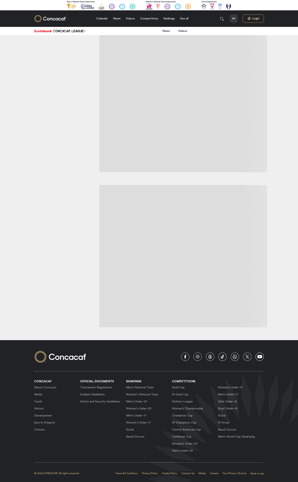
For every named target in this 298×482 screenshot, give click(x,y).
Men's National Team (140, 387)
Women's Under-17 (138, 422)
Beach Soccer (135, 436)
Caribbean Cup (181, 436)
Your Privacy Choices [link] (234, 473)
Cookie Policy (169, 473)
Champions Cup (182, 415)
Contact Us (188, 473)
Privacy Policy (150, 473)
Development (43, 415)
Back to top (257, 473)
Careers (39, 429)
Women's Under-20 (138, 408)
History (39, 408)
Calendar (102, 18)
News (117, 18)
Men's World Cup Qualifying (236, 436)
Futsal (130, 429)
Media (38, 394)
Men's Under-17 (136, 415)
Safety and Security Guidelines (100, 401)
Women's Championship (187, 408)
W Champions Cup (184, 422)
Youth (38, 401)
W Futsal (223, 422)
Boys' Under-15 (228, 408)
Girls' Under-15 (227, 401)
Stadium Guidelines (92, 394)
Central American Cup (186, 429)
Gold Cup (178, 387)
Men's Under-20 (136, 401)
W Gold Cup (180, 394)
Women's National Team (142, 394)
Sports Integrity (44, 422)
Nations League (182, 401)
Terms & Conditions (126, 473)
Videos (130, 18)
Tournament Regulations (96, 387)
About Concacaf (45, 387)
